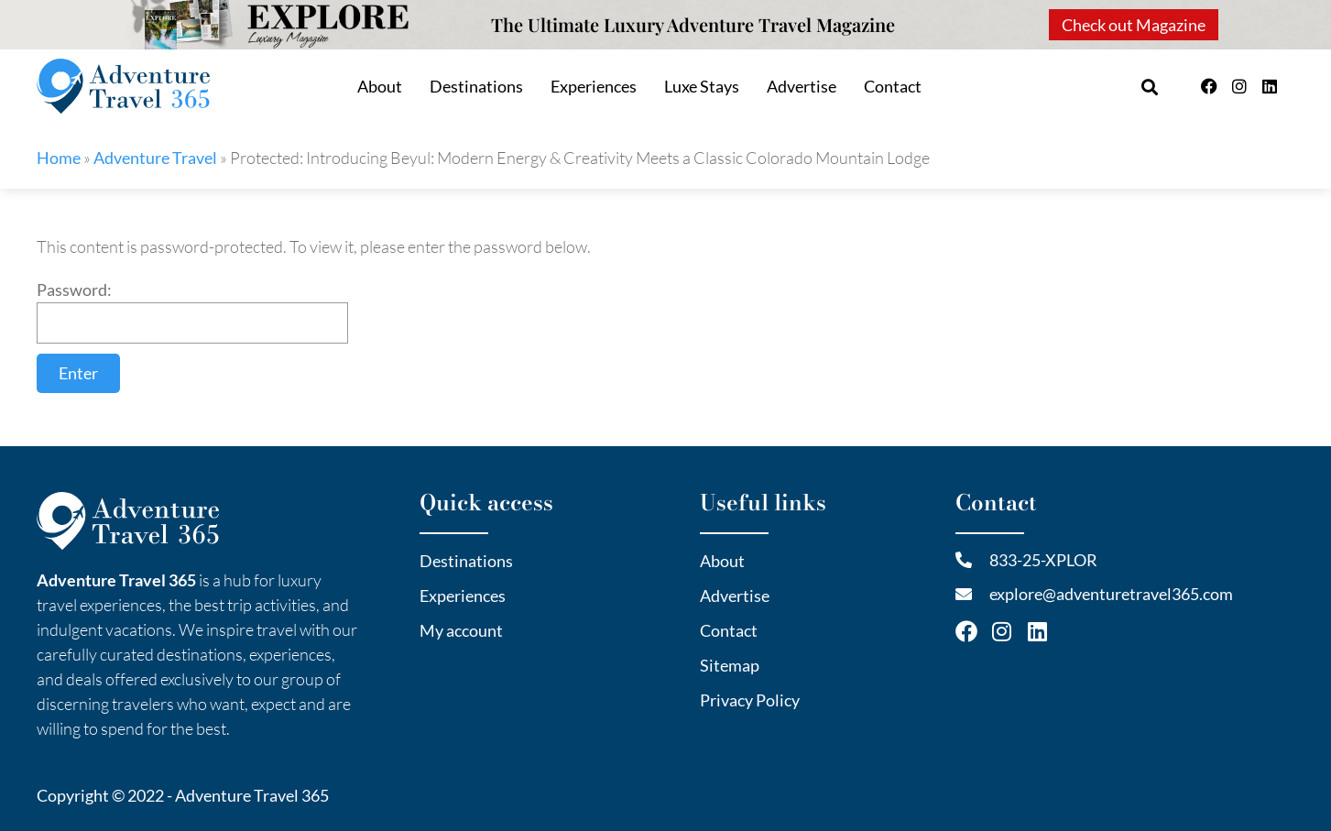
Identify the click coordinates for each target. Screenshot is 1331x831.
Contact (893, 86)
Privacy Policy (750, 700)
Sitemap (729, 665)
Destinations (476, 86)
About (379, 86)
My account (461, 630)
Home (59, 158)
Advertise (801, 86)
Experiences (594, 86)
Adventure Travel (155, 158)
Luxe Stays (701, 86)
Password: (192, 311)
